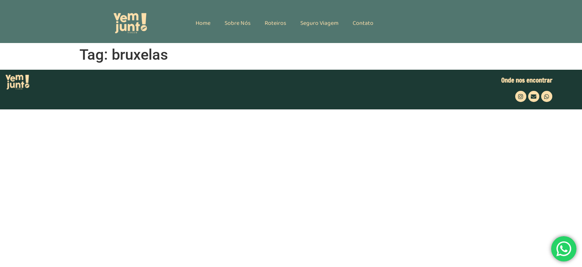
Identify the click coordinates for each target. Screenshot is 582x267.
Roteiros (275, 23)
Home (203, 23)
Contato (363, 23)
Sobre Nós (238, 23)
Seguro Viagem (319, 23)
